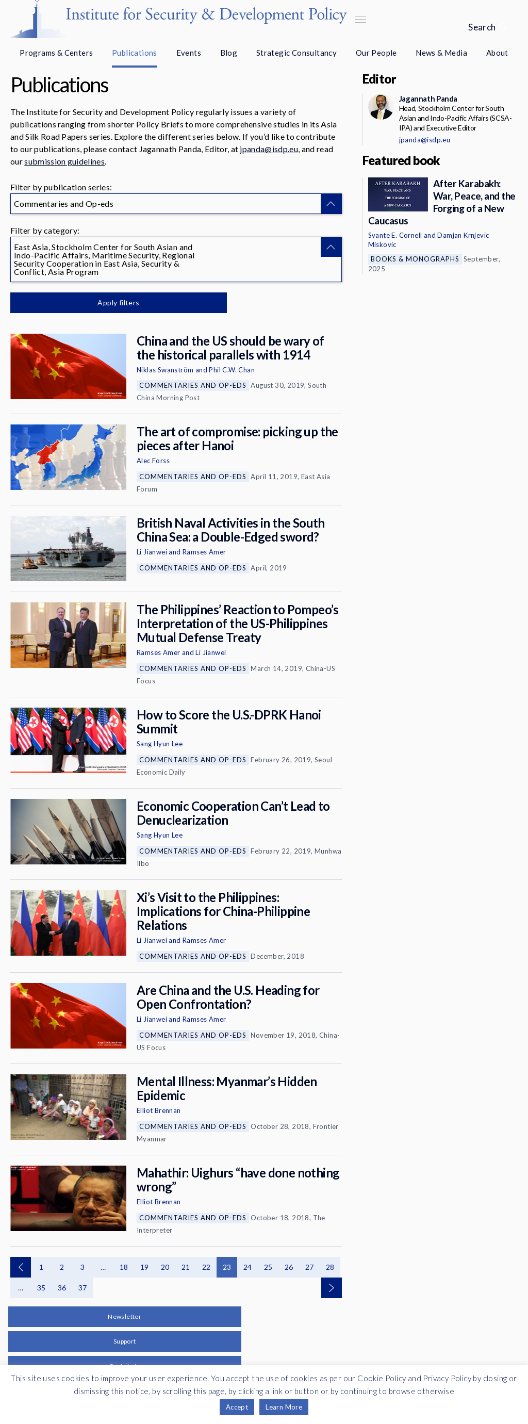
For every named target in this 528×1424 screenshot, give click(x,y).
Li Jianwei (152, 552)
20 (165, 1267)
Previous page (20, 1267)
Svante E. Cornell (395, 235)
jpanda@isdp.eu (269, 149)
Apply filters (118, 302)
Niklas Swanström (165, 370)
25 (268, 1267)
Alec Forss (153, 460)
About (497, 52)
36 (62, 1287)
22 (206, 1267)
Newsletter (124, 1316)
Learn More (284, 1407)
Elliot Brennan (159, 1110)
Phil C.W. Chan (232, 370)
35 (41, 1287)
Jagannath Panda (428, 98)
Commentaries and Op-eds (192, 385)
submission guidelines (64, 161)
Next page (331, 1288)
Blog (229, 52)
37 (82, 1287)
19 (144, 1267)
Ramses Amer (204, 552)
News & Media (441, 52)
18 (124, 1267)
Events (188, 52)
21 (186, 1267)
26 (289, 1267)
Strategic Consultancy (296, 52)
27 (309, 1267)
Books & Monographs (415, 259)
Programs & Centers (56, 52)
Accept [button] (237, 1407)
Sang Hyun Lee (160, 744)
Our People (376, 52)
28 (330, 1267)
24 (247, 1267)
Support (124, 1341)
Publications (134, 52)
